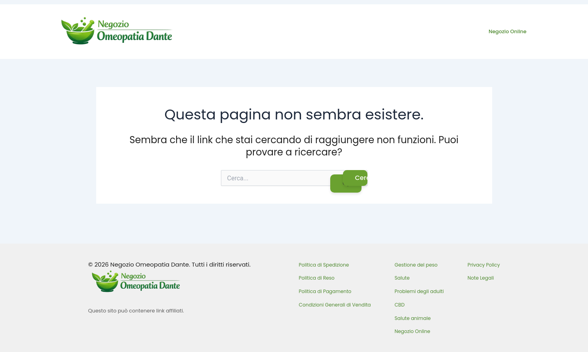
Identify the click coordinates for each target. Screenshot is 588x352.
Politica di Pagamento (325, 291)
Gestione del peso (416, 264)
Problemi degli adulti (419, 291)
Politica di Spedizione (324, 264)
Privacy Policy (484, 264)
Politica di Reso (317, 277)
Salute (402, 277)
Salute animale (413, 318)
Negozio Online (508, 31)
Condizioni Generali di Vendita (335, 304)
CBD (400, 304)
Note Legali (481, 277)
